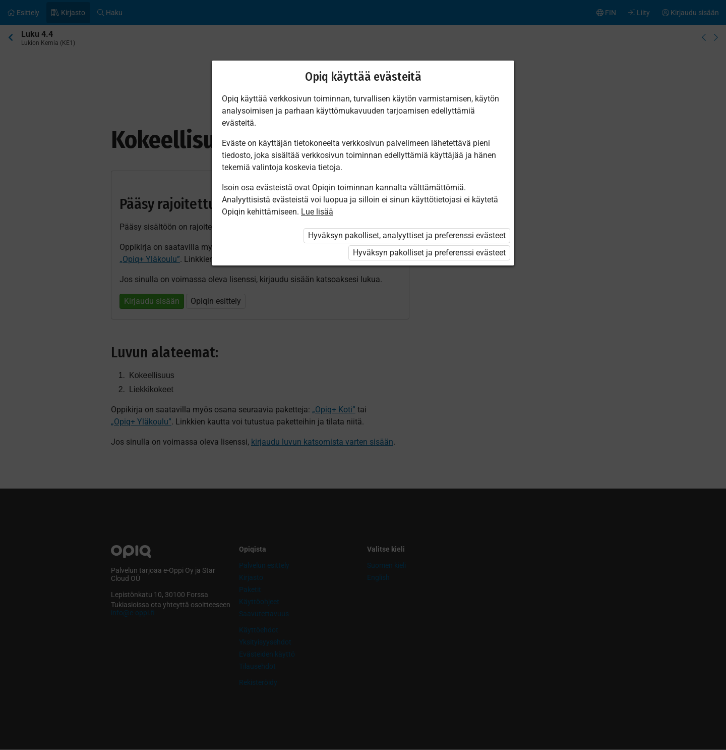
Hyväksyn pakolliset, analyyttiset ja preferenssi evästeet (407, 235)
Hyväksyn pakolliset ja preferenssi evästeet (429, 252)
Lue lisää (317, 212)
